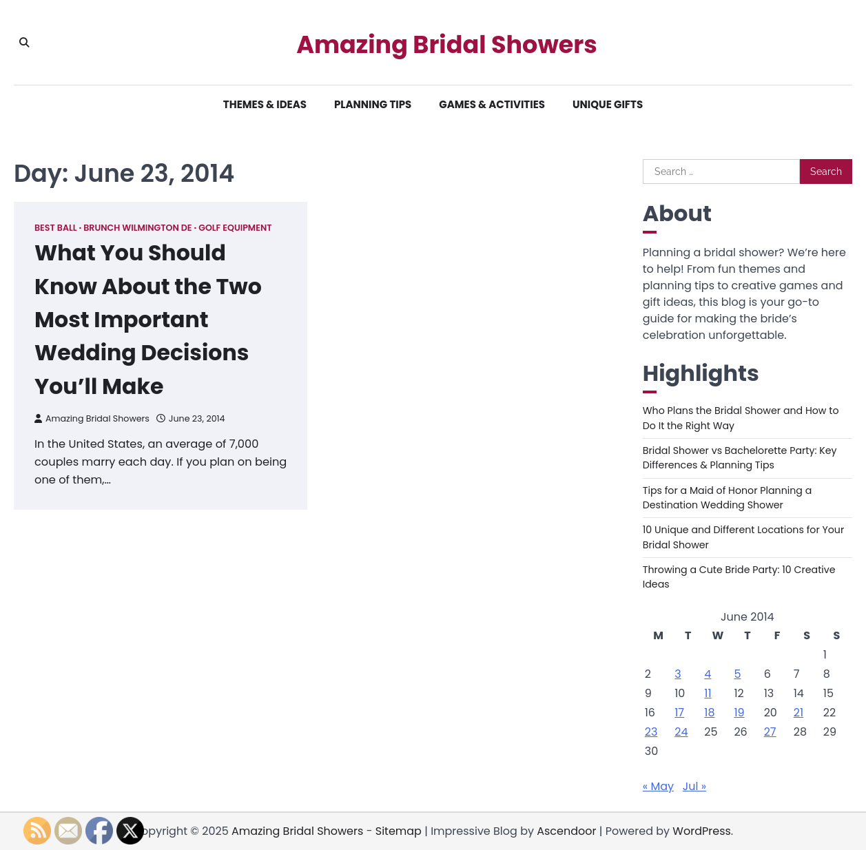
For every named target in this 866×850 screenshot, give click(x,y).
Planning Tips (372, 104)
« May (658, 786)
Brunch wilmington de (137, 227)
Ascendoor (566, 831)
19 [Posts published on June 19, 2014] (739, 713)
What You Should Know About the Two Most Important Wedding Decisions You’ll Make (149, 318)
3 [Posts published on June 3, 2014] (677, 674)
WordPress (701, 831)
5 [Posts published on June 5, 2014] (737, 674)
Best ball (55, 227)
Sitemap (398, 831)
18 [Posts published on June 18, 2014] (709, 713)
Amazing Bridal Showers (446, 44)
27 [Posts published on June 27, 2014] (770, 732)
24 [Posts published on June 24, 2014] (681, 732)
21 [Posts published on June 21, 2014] (798, 713)
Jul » (694, 786)
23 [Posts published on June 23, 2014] (651, 732)
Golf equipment (234, 227)
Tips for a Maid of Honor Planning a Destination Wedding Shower (727, 498)
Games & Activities (492, 104)
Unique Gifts (608, 104)
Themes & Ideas (265, 104)
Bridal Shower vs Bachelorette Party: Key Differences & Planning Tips (740, 458)
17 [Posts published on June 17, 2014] (679, 713)
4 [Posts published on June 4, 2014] (707, 674)
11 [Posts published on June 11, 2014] (707, 693)
